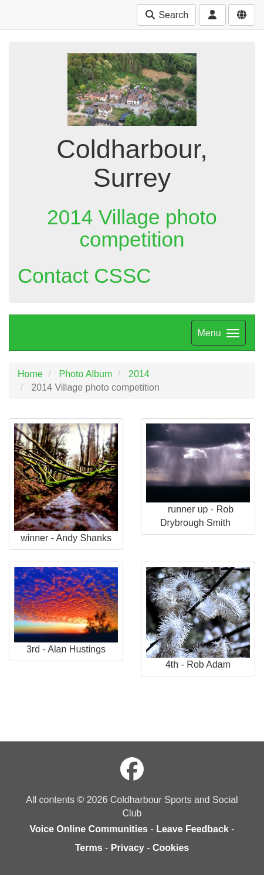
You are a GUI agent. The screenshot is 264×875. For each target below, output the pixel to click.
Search (166, 15)
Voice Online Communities (88, 829)
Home (30, 374)
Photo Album (85, 374)
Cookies (171, 848)
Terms (89, 848)
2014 (139, 374)
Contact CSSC (84, 275)
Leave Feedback (192, 829)
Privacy (127, 848)
